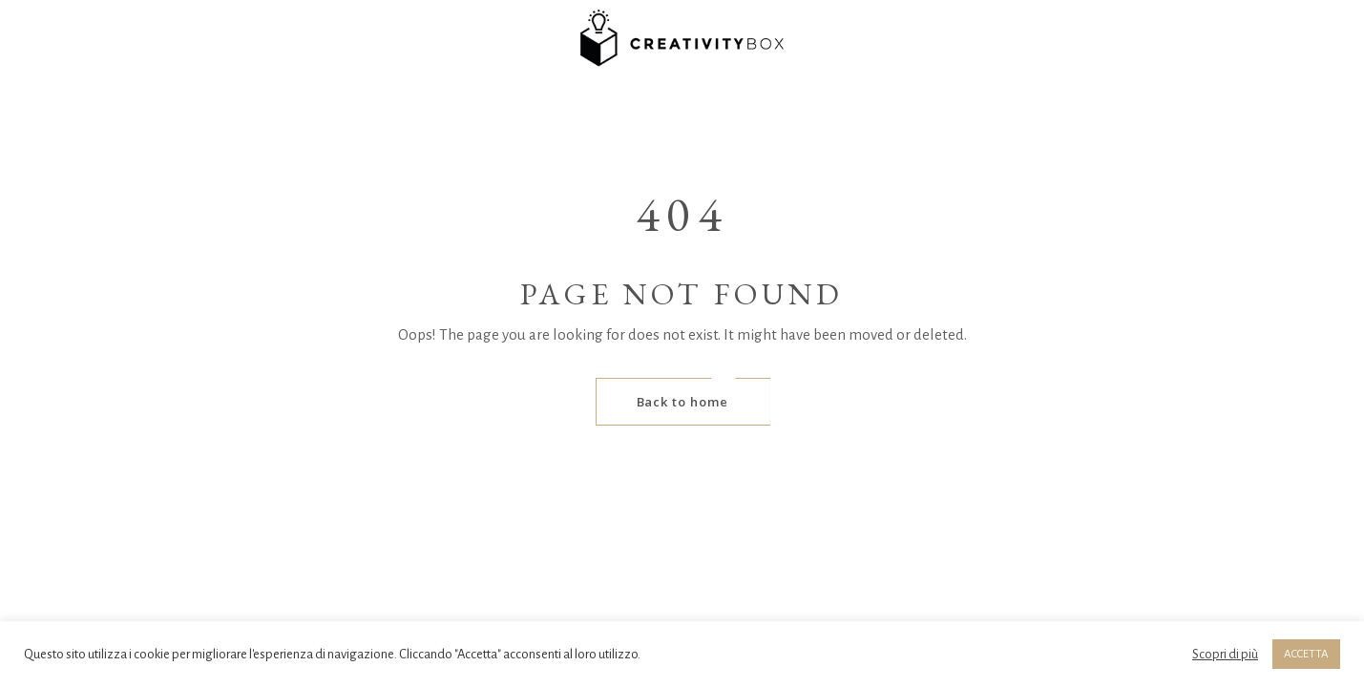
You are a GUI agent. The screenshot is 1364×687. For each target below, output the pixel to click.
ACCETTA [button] (1306, 654)
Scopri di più (1225, 654)
